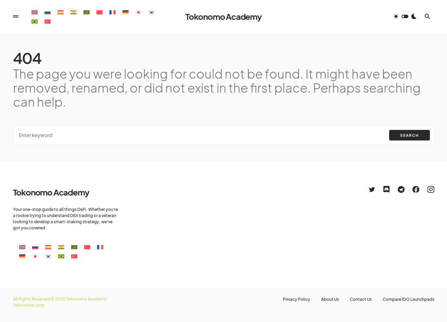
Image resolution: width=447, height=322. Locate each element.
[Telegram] (401, 189)
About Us (330, 299)
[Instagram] (431, 189)
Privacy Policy (296, 299)
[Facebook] (415, 189)
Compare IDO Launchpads (408, 299)
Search (409, 135)
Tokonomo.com (28, 305)
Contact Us (361, 299)
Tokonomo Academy (223, 16)
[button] (16, 16)
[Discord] (386, 189)
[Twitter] (372, 189)
